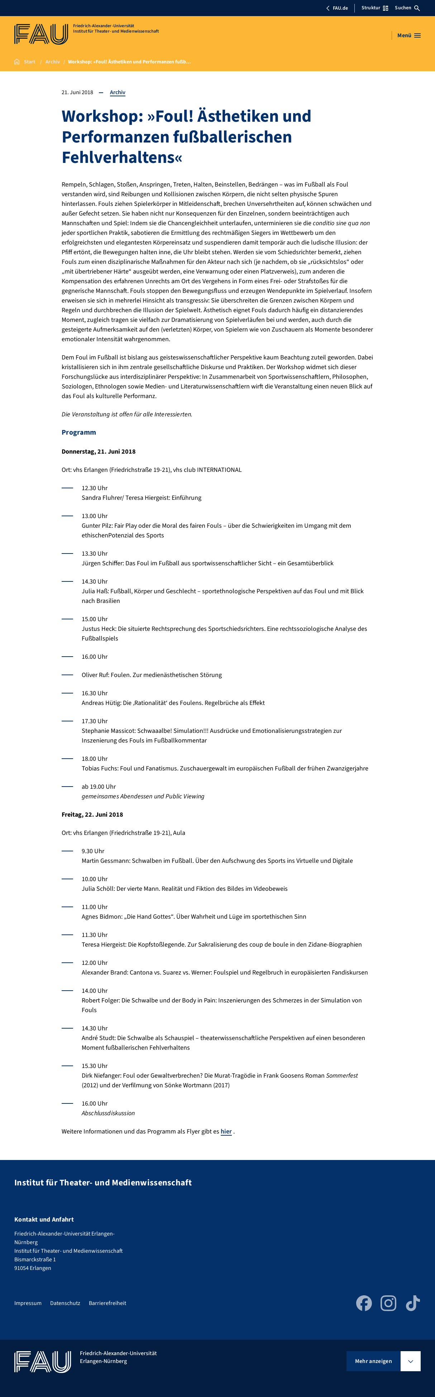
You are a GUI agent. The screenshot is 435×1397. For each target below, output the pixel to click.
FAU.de (337, 8)
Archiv (117, 92)
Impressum (28, 1303)
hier (226, 1131)
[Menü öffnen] (409, 35)
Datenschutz (65, 1303)
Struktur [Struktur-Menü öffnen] (375, 7)
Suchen (407, 7)
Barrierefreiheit (107, 1303)
